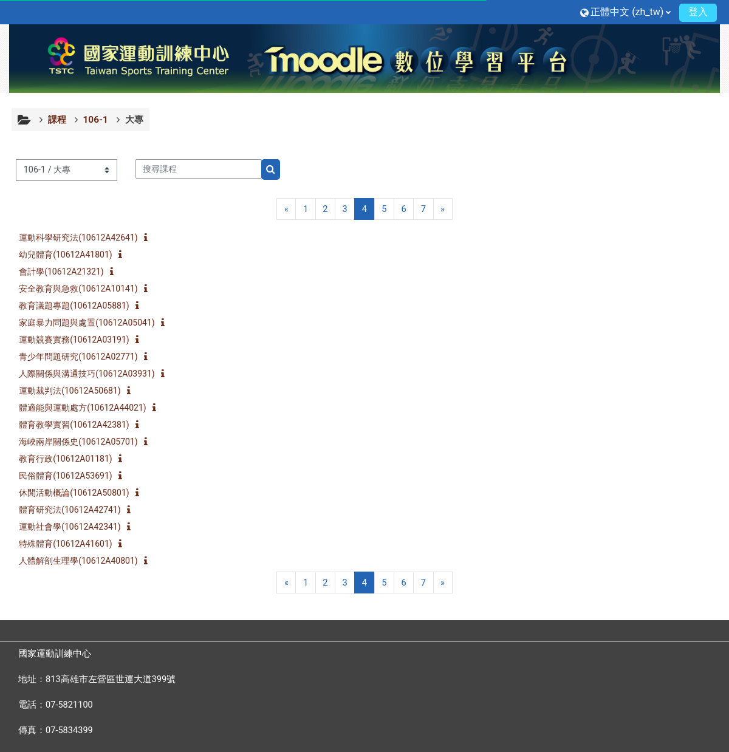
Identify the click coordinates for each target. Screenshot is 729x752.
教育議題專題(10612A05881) (81, 305)
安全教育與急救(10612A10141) (85, 288)
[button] (618, 11)
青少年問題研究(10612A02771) (85, 356)
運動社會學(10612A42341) (77, 527)
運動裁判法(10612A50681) (77, 390)
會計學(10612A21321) (68, 271)
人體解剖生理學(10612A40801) (85, 561)
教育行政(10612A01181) (72, 458)
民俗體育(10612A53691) (72, 475)
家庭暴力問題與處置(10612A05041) (94, 322)
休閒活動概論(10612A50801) (81, 492)
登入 (691, 12)
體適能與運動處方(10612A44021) (89, 407)
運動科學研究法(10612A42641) (85, 237)
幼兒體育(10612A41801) (72, 254)
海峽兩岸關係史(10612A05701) (85, 441)
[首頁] (364, 57)
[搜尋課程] (205, 169)
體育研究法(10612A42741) (77, 509)
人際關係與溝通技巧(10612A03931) (94, 373)
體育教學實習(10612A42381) (81, 424)
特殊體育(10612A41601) (72, 544)
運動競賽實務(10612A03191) (81, 339)
